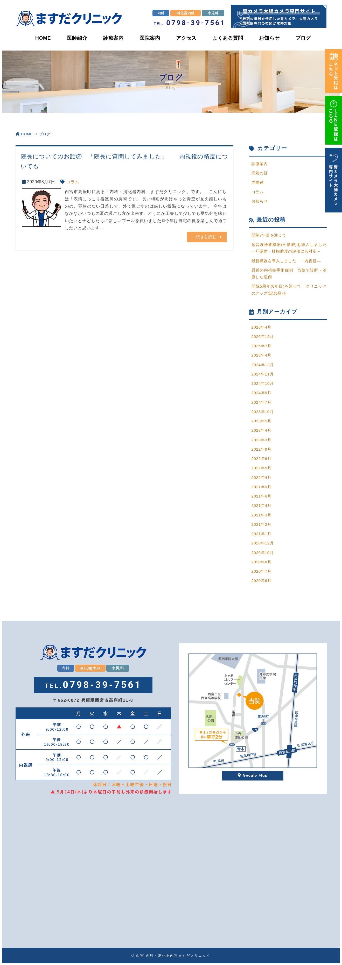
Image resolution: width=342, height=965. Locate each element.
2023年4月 (261, 430)
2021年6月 (261, 496)
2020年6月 (261, 580)
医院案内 (149, 38)
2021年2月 (261, 524)
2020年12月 (263, 543)
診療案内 (113, 38)
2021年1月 (261, 533)
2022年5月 (261, 468)
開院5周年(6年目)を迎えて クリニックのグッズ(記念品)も (289, 289)
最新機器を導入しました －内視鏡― (286, 261)
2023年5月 (261, 421)
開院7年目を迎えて (269, 235)
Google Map (253, 776)
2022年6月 (261, 458)
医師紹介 (77, 38)
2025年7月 (261, 346)
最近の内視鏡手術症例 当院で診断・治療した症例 (289, 273)
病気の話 (260, 173)
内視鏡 (258, 182)
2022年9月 (261, 449)
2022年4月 (261, 477)
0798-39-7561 (190, 23)
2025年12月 (263, 336)
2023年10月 (263, 411)
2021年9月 (261, 487)
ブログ (303, 38)
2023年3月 (261, 440)
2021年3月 (261, 515)
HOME (43, 38)
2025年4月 (261, 355)
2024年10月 (263, 383)
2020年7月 (261, 571)
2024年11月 (263, 374)
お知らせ (269, 38)
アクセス (186, 38)
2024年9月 (261, 393)
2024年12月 (263, 365)
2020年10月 (263, 552)
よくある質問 (227, 38)
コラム (72, 182)
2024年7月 (261, 402)
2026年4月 (261, 327)
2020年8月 (261, 562)
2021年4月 (261, 505)
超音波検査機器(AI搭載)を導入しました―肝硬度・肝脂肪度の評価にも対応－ (289, 247)
